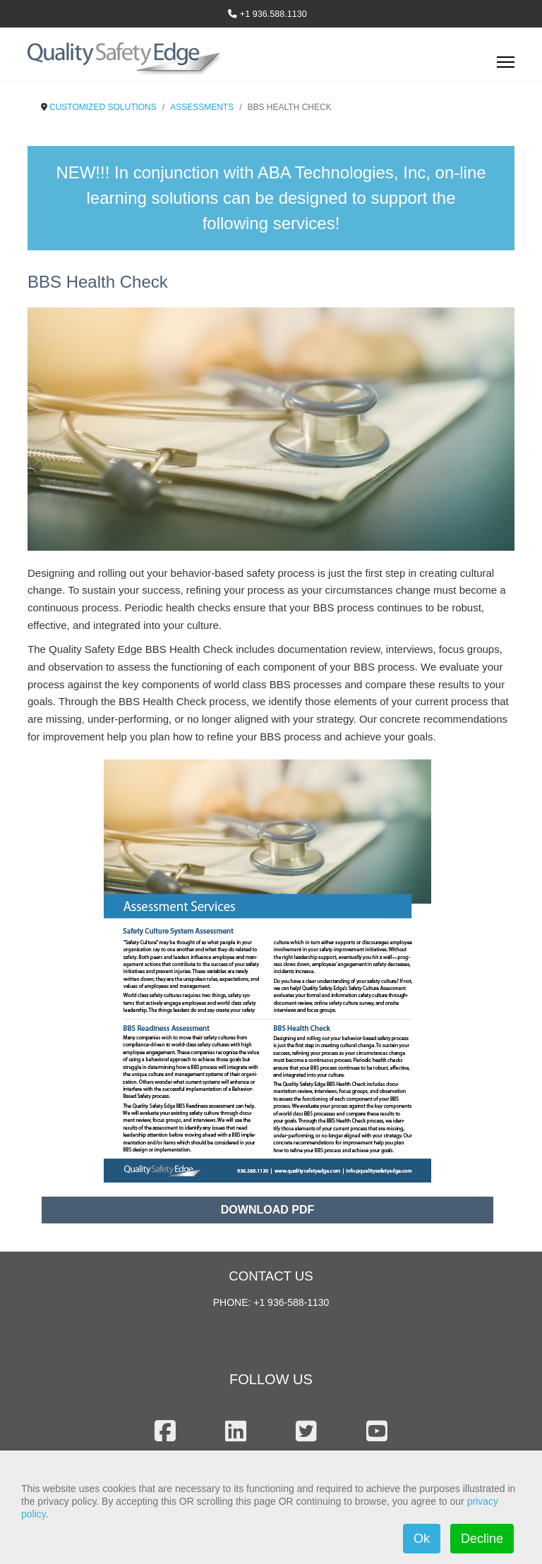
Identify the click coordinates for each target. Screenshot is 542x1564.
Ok (422, 1539)
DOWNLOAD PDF (267, 1210)
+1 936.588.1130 (273, 14)
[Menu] (505, 66)
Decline (482, 1539)
